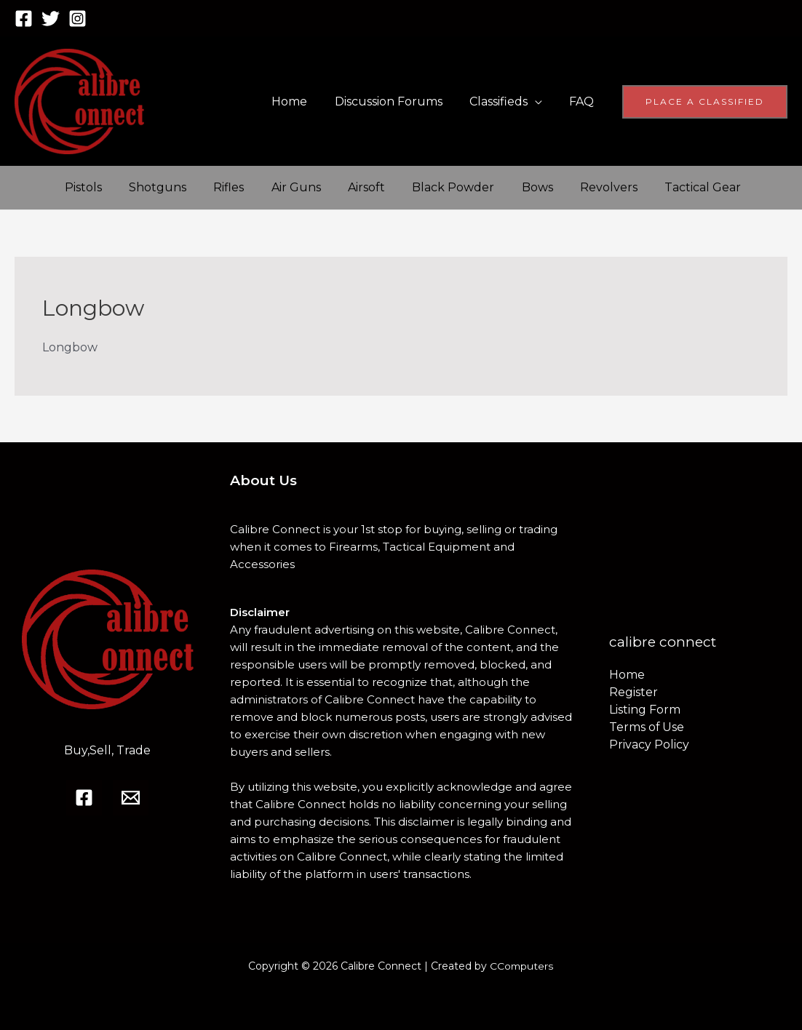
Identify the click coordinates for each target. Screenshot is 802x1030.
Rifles (219, 187)
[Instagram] (77, 18)
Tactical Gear (670, 187)
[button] (704, 102)
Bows (512, 187)
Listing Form (644, 709)
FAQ (583, 101)
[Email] (130, 797)
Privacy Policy (649, 744)
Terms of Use (647, 727)
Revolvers (579, 187)
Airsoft (349, 187)
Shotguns (151, 187)
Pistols (81, 187)
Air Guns (282, 187)
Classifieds (504, 101)
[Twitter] (50, 18)
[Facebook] (24, 18)
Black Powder (432, 187)
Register (633, 692)
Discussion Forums (398, 101)
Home (303, 101)
